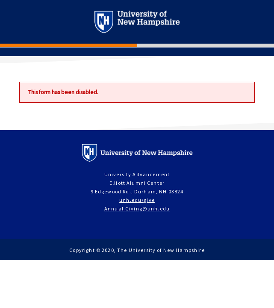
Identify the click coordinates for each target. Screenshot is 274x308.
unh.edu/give (137, 200)
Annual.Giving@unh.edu (137, 208)
